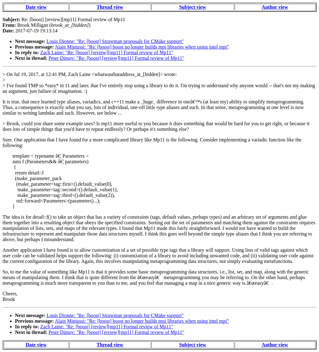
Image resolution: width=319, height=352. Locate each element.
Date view (36, 7)
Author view (275, 7)
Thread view (110, 7)
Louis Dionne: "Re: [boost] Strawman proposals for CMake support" (115, 41)
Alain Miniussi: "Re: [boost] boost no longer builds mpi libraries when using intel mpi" (142, 47)
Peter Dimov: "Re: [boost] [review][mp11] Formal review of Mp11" (116, 58)
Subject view (192, 7)
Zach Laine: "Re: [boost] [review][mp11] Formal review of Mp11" (106, 52)
